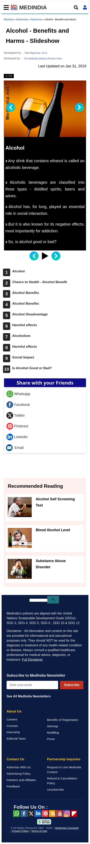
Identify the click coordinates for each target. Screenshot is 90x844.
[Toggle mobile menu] (5, 8)
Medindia (9, 19)
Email (15, 447)
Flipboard (74, 813)
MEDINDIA (29, 7)
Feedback (13, 786)
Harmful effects (24, 325)
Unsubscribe (55, 789)
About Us (14, 711)
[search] (38, 600)
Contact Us (15, 759)
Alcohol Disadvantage (30, 314)
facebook (23, 813)
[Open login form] (84, 8)
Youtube (59, 813)
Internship (13, 732)
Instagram (66, 813)
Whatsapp (18, 394)
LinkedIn (17, 437)
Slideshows (36, 19)
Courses (12, 725)
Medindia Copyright (67, 827)
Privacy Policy (20, 830)
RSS (52, 813)
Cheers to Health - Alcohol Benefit (39, 282)
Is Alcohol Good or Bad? (32, 368)
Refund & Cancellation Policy (62, 781)
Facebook (18, 404)
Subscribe (71, 685)
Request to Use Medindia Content (64, 769)
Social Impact (23, 357)
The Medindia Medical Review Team (43, 58)
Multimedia (22, 19)
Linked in (38, 813)
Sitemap (52, 726)
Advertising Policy (19, 773)
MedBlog (53, 732)
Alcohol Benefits (25, 293)
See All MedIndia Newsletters (29, 696)
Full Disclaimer (32, 659)
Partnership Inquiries (64, 759)
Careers (12, 719)
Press (51, 739)
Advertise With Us (19, 767)
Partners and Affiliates (21, 780)
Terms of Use (39, 830)
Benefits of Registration (62, 719)
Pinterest (17, 426)
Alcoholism (21, 336)
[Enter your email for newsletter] (32, 685)
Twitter (15, 415)
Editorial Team (16, 738)
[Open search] (75, 8)
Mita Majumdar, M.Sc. (36, 53)
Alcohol (18, 271)
